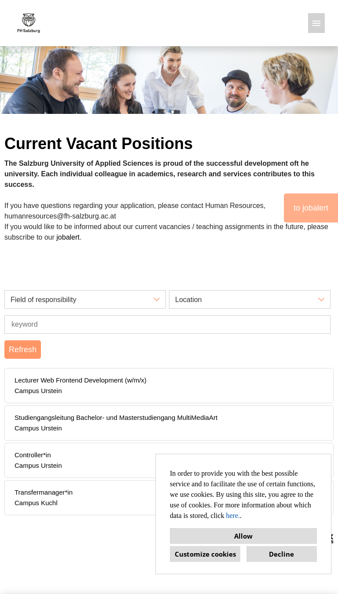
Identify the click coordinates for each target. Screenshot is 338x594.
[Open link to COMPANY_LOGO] (28, 23)
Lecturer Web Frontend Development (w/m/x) (81, 380)
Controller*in (33, 455)
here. (233, 515)
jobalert (67, 237)
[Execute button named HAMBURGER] (316, 23)
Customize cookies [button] (205, 554)
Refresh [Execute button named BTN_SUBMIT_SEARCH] (23, 349)
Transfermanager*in (44, 492)
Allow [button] (243, 536)
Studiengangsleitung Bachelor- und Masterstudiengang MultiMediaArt (116, 417)
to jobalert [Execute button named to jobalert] (311, 208)
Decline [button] (281, 554)
